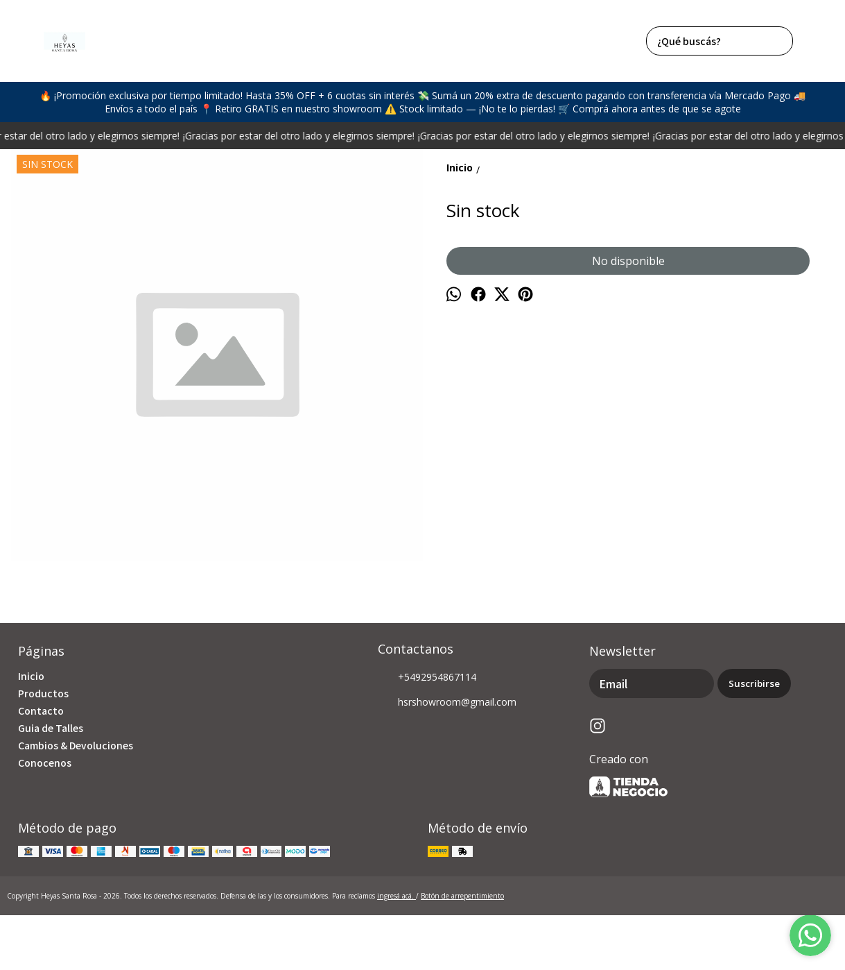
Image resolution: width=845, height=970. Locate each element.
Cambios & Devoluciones (75, 745)
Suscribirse (754, 683)
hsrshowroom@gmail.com (447, 703)
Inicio (31, 676)
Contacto (41, 710)
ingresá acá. (396, 896)
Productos (43, 693)
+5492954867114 (427, 678)
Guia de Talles (50, 728)
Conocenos (44, 762)
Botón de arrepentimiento (462, 896)
